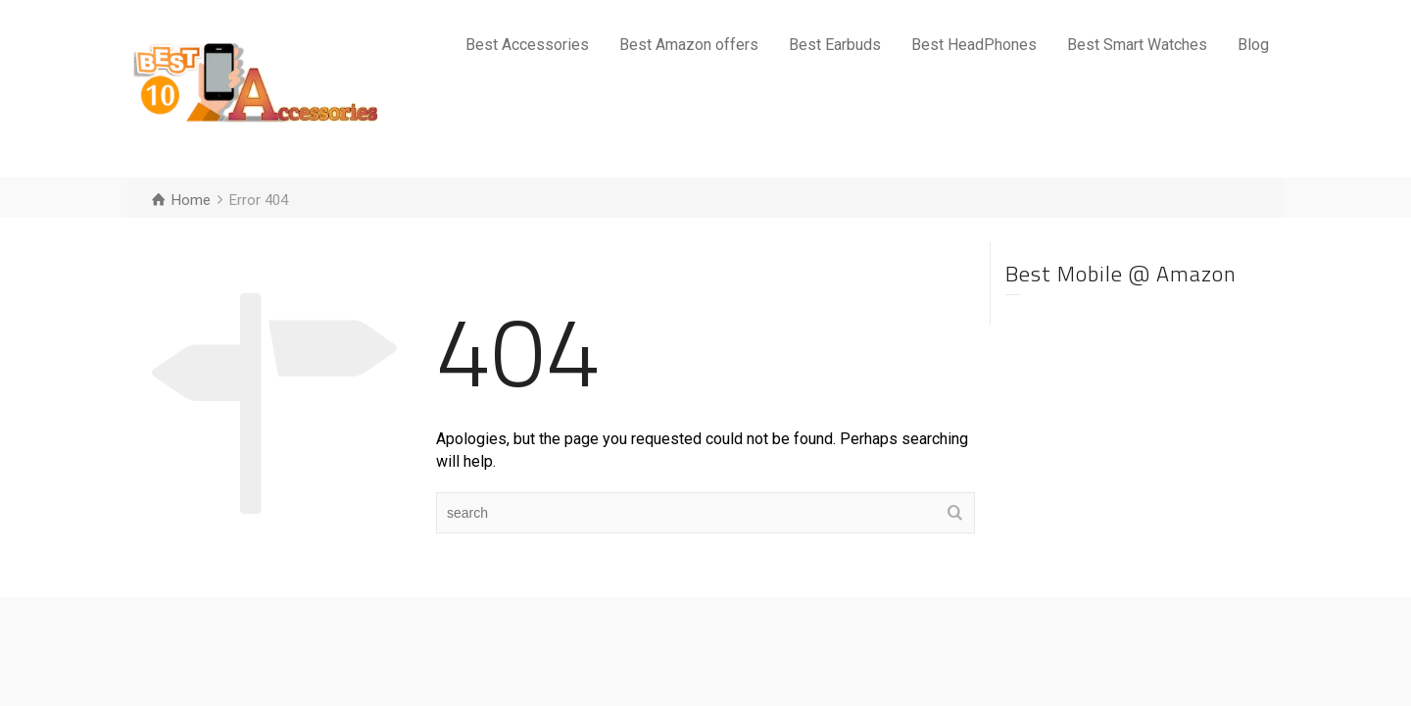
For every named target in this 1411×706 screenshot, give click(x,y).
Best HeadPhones (974, 44)
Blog (1253, 44)
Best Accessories (527, 44)
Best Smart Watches (1137, 44)
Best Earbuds (835, 44)
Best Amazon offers (688, 44)
